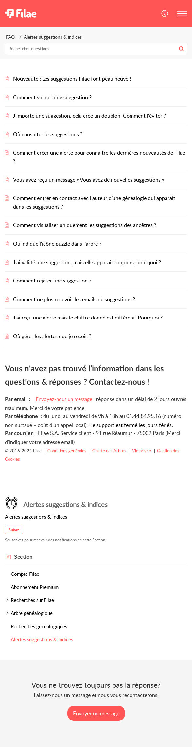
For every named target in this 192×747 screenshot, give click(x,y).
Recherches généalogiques (39, 626)
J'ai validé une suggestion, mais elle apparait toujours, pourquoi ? (87, 262)
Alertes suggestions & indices (42, 639)
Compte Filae (25, 574)
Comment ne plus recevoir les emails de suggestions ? (74, 299)
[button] (165, 13)
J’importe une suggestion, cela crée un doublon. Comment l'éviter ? (89, 115)
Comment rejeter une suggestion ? (52, 280)
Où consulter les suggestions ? (47, 134)
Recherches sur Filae (32, 600)
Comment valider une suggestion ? (52, 97)
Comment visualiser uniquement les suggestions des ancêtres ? (84, 224)
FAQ (10, 37)
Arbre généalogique (32, 613)
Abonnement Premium (35, 587)
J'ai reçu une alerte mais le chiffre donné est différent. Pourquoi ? (88, 317)
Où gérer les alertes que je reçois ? (52, 336)
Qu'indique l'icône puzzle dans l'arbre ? (57, 243)
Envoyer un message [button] (96, 713)
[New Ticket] (96, 713)
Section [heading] (23, 556)
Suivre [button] (14, 530)
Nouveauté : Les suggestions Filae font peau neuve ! (72, 78)
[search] (96, 49)
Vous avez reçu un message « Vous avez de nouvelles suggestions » (88, 179)
